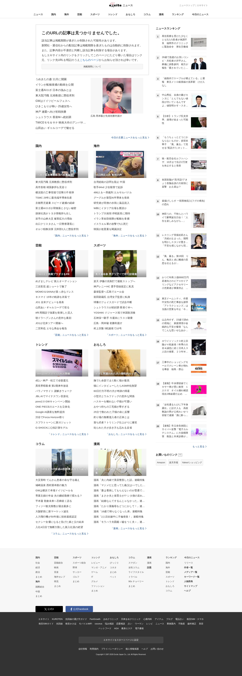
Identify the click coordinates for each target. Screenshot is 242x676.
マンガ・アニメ (99, 567)
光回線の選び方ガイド (76, 619)
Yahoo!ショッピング (192, 462)
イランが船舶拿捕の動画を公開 (54, 84)
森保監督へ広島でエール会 (109, 291)
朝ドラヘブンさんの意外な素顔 (53, 317)
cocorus (98, 623)
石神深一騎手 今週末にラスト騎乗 (113, 317)
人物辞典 (188, 581)
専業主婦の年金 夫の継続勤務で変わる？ (58, 495)
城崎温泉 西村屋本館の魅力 (51, 485)
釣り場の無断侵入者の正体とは (111, 417)
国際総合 (39, 587)
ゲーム (94, 572)
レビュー (95, 563)
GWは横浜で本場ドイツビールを (54, 490)
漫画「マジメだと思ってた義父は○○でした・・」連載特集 (120, 485)
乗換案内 (171, 623)
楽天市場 (173, 462)
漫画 (161, 14)
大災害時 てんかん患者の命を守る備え (57, 479)
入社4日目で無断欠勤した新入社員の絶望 (59, 527)
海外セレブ (59, 577)
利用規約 (94, 649)
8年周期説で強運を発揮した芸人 (54, 312)
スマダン (132, 563)
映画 (56, 567)
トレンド (112, 14)
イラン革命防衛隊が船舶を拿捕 (111, 218)
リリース (188, 563)
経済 (37, 567)
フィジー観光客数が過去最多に (53, 506)
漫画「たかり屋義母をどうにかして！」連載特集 (120, 506)
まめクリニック (110, 619)
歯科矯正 (191, 623)
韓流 (56, 581)
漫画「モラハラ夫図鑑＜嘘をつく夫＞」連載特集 (120, 521)
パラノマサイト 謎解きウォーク (53, 390)
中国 (37, 591)
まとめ (38, 577)
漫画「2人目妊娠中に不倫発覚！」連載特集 (119, 516)
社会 (37, 563)
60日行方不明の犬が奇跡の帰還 (112, 390)
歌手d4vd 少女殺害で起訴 (108, 187)
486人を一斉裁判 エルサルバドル (113, 192)
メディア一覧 (190, 572)
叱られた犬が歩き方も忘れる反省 (113, 427)
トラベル (132, 577)
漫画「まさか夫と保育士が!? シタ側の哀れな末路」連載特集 (120, 495)
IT (92, 577)
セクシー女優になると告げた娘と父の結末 (59, 521)
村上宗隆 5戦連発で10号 (108, 328)
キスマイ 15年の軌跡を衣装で (52, 296)
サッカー (77, 572)
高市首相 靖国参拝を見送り (51, 187)
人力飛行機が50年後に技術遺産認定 (56, 516)
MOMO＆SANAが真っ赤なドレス (54, 291)
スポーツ (95, 14)
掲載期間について (92, 66)
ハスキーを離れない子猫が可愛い (113, 401)
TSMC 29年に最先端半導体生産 (53, 197)
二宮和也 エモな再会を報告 (51, 328)
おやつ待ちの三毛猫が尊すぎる (111, 406)
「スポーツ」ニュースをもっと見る (126, 335)
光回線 (59, 623)
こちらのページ (89, 60)
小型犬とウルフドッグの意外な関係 (114, 396)
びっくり (114, 563)
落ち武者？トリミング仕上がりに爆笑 (115, 422)
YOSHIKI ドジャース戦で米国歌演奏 (114, 312)
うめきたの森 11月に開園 (51, 79)
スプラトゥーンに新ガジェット (53, 422)
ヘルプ (187, 590)
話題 (149, 567)
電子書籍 (139, 628)
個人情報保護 (132, 649)
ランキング (178, 14)
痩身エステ (126, 628)
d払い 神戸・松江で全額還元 (51, 380)
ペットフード (104, 628)
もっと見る (199, 446)
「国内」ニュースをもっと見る (70, 235)
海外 (66, 14)
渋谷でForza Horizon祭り (49, 417)
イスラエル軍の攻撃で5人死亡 (111, 223)
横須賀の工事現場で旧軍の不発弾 (54, 192)
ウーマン (139, 623)
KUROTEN (57, 619)
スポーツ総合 (79, 563)
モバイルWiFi (85, 623)
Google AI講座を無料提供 (50, 411)
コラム (147, 14)
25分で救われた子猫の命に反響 (112, 411)
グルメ (94, 581)
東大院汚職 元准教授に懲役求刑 (54, 95)
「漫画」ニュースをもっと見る (128, 528)
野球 (75, 567)
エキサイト (202, 5)
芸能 (79, 14)
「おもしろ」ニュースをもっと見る (126, 434)
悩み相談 (109, 623)
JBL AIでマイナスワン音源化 (51, 396)
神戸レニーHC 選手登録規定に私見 (114, 286)
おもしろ (130, 14)
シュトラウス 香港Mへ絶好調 (53, 117)
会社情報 (82, 649)
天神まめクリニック (131, 619)
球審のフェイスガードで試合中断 (113, 302)
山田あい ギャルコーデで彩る (52, 307)
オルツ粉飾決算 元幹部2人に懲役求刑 (57, 229)
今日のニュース (200, 14)
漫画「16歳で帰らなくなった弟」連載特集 (118, 511)
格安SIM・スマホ (195, 619)
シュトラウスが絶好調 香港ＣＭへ (113, 307)
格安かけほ (70, 623)
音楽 (56, 572)
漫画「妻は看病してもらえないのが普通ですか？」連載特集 (120, 490)
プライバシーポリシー (112, 649)
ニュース (38, 14)
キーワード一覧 (191, 577)
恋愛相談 (120, 623)
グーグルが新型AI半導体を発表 (111, 197)
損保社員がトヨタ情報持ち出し (53, 213)
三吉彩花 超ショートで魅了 (51, 286)
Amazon (161, 462)
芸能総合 (58, 563)
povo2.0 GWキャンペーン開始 (52, 401)
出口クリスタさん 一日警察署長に (55, 223)
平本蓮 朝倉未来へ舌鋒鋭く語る (53, 500)
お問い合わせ (157, 649)
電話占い (179, 619)
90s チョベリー (136, 581)
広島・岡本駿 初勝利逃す (108, 323)
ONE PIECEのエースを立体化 (52, 406)
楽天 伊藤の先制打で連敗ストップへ (114, 281)
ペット (113, 577)
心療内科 (147, 619)
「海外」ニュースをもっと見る (128, 235)
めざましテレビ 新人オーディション (56, 281)
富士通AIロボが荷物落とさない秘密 (55, 208)
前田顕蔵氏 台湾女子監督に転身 (112, 296)
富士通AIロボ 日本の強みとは (53, 90)
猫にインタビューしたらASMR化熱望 (115, 385)
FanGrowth (95, 619)
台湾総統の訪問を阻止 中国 (109, 181)
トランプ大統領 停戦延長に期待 (112, 213)
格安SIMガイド (46, 623)
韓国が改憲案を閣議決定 (108, 229)
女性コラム (133, 567)
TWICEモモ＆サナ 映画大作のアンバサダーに (60, 122)
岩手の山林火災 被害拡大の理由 (53, 218)
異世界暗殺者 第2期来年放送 (51, 385)
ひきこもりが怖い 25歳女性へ (53, 106)
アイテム (159, 619)
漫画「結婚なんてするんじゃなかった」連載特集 (120, 500)
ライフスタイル (136, 572)
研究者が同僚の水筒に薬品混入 (111, 202)
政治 (37, 572)
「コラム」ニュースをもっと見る (69, 533)
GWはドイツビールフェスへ (52, 100)
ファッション (97, 586)
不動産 (181, 623)
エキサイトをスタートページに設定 (121, 640)
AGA (116, 628)
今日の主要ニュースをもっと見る (130, 137)
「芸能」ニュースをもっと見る (70, 335)
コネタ (113, 567)
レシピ (149, 623)
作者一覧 (188, 567)
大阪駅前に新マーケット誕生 (52, 511)
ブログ (169, 619)
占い (130, 623)
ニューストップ (187, 5)
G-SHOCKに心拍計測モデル (51, 427)
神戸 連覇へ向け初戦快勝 (50, 111)
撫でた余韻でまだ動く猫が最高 (111, 380)
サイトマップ (190, 586)
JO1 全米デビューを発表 (49, 302)
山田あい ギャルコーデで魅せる (54, 128)
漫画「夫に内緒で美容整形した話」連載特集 (119, 479)
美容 (201, 623)
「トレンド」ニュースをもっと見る (68, 434)
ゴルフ (76, 577)
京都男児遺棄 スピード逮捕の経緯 (55, 202)
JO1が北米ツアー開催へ (49, 323)
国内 (53, 14)
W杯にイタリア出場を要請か (110, 208)
